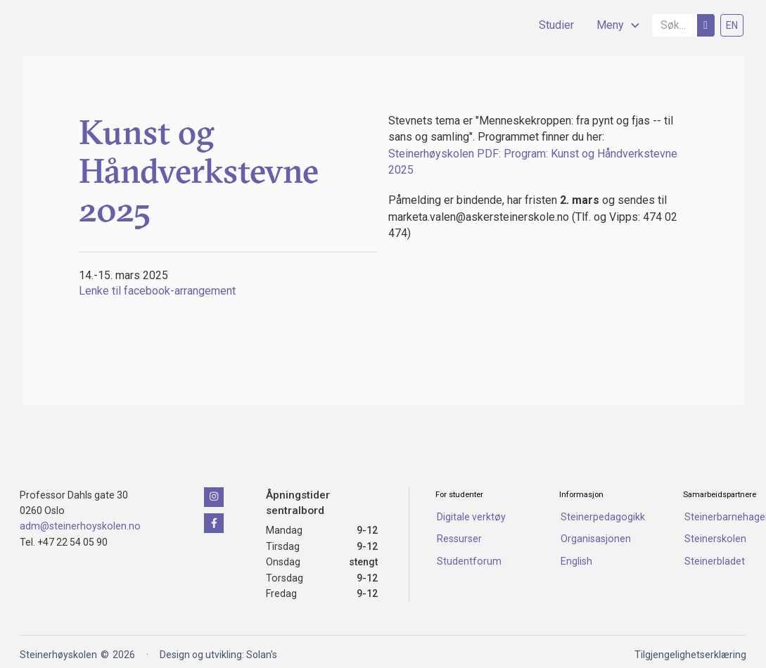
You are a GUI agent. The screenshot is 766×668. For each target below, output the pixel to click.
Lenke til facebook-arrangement (157, 290)
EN (732, 25)
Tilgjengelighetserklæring (690, 654)
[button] (613, 25)
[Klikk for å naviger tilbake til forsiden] (90, 457)
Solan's (261, 654)
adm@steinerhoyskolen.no (80, 526)
